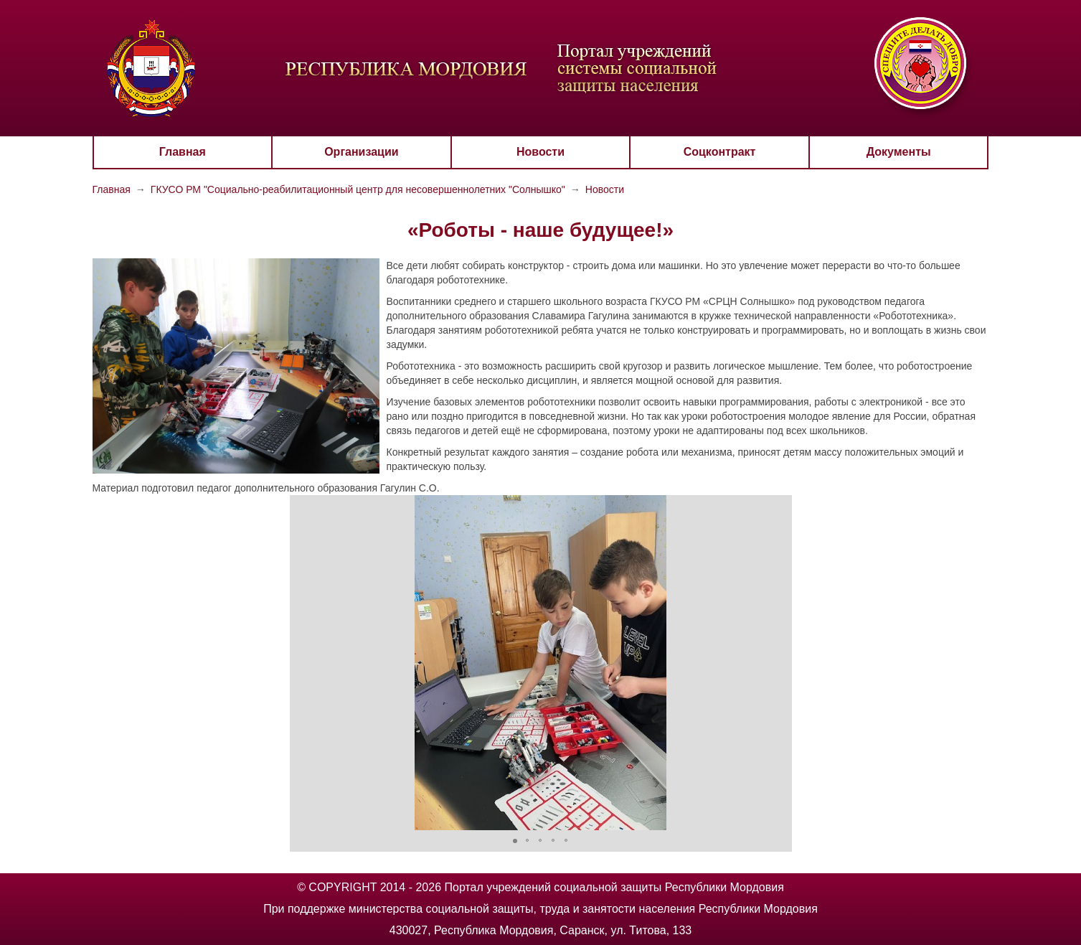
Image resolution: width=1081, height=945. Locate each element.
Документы (899, 152)
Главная (182, 152)
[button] (302, 663)
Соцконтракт (720, 152)
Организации (361, 152)
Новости (540, 152)
